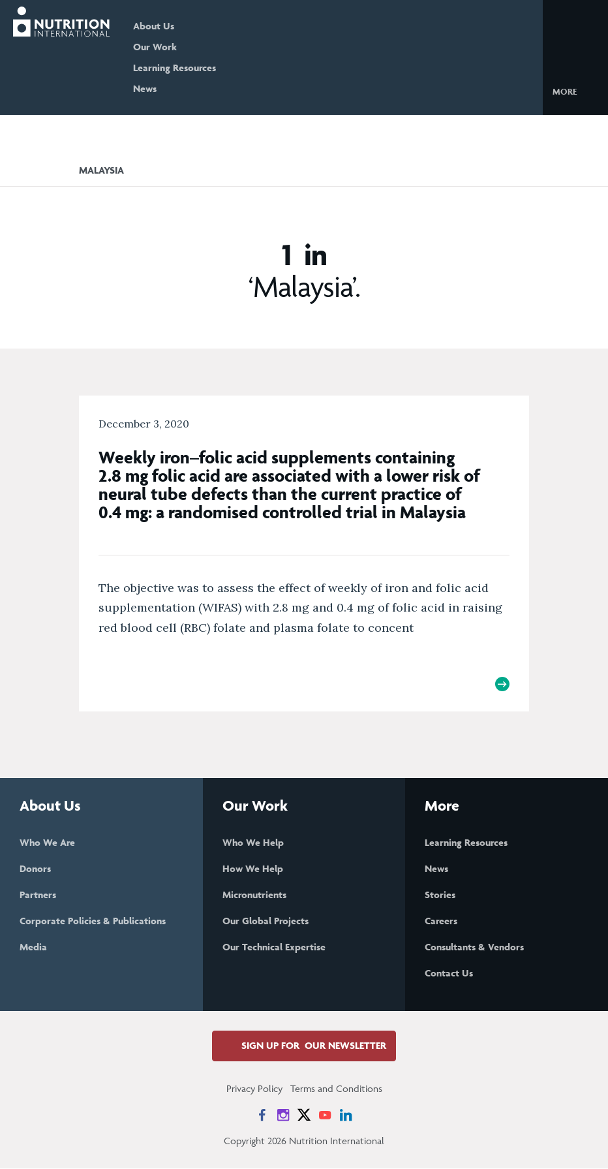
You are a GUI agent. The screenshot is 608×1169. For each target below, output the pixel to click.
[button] (575, 91)
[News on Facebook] (262, 1115)
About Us (157, 26)
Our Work (159, 46)
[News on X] (304, 1115)
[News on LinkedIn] (346, 1115)
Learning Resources (178, 67)
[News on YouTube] (325, 1115)
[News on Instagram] (283, 1115)
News (148, 88)
